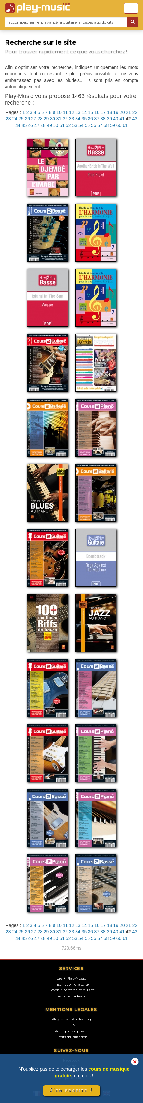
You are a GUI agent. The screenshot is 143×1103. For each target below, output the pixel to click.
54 (81, 125)
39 (109, 118)
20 (122, 112)
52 (68, 125)
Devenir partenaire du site (71, 990)
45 (24, 125)
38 (103, 118)
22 (134, 112)
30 (52, 118)
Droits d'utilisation (71, 1037)
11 (65, 112)
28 (39, 118)
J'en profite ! (71, 1090)
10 (59, 112)
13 (78, 112)
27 (33, 118)
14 (84, 112)
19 (115, 112)
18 (109, 112)
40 (115, 118)
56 (93, 125)
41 (122, 118)
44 (17, 125)
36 (90, 118)
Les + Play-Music (71, 978)
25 (21, 118)
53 (74, 125)
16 (97, 112)
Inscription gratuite (71, 984)
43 (134, 118)
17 (103, 112)
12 (71, 112)
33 (71, 118)
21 (128, 112)
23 (8, 118)
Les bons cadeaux (71, 996)
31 (59, 118)
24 (14, 118)
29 (46, 118)
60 (119, 125)
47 (37, 125)
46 (30, 125)
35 (84, 118)
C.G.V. (71, 1025)
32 (65, 118)
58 (106, 125)
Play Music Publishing (71, 1019)
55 (87, 125)
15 (90, 112)
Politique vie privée (71, 1031)
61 (125, 125)
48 (43, 125)
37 (97, 118)
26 (27, 118)
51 (62, 125)
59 (112, 125)
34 (77, 118)
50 (55, 125)
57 (99, 125)
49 (49, 125)
